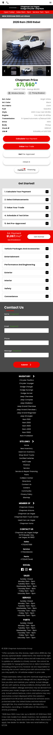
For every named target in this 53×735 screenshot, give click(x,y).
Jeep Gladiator (26, 403)
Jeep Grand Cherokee (26, 406)
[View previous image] (4, 71)
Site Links (25, 441)
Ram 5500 (26, 432)
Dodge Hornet (26, 393)
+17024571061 (26, 544)
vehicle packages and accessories (26, 248)
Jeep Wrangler (26, 416)
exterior (26, 272)
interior (26, 280)
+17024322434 (27, 551)
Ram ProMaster (26, 435)
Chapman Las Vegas (26, 513)
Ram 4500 (26, 429)
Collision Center (26, 477)
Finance (26, 464)
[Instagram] (26, 569)
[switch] (50, 2)
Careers (26, 487)
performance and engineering (26, 264)
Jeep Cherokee (26, 396)
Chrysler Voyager (26, 383)
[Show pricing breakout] (36, 83)
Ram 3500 (26, 425)
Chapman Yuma (26, 523)
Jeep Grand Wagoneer (26, 412)
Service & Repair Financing (26, 471)
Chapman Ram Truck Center (26, 516)
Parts (26, 474)
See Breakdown (14, 239)
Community (26, 490)
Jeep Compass (26, 399)
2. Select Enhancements (26, 199)
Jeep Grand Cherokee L (27, 409)
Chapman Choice (26, 507)
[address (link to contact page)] (3, 2)
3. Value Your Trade (26, 207)
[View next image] (48, 71)
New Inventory (26, 448)
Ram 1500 (27, 419)
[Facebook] (22, 569)
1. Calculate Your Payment (26, 191)
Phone (7, 338)
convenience (26, 296)
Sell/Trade (26, 461)
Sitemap (26, 497)
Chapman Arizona (26, 510)
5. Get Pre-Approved (26, 223)
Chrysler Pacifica (26, 380)
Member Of (25, 503)
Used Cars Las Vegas (26, 520)
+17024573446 (26, 559)
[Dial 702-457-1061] (7, 2)
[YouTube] (30, 569)
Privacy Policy (26, 494)
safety (26, 288)
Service (26, 468)
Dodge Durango (26, 389)
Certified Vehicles (26, 458)
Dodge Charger (26, 386)
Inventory (25, 376)
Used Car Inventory (26, 451)
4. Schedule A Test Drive (26, 215)
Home (26, 445)
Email (11, 326)
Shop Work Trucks (26, 455)
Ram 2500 (26, 422)
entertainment (26, 256)
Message (12, 350)
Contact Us (26, 484)
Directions (26, 481)
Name (11, 314)
